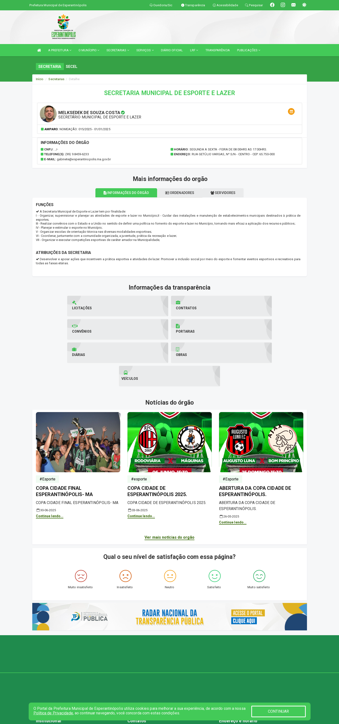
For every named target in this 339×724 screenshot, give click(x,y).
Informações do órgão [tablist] (122, 193)
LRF (194, 50)
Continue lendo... (50, 469)
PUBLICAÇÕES (248, 50)
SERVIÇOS (145, 50)
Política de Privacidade (53, 713)
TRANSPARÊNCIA (218, 50)
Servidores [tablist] (226, 193)
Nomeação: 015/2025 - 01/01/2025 (85, 129)
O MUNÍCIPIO (89, 50)
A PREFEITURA (59, 50)
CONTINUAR (278, 711)
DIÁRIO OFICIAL (172, 50)
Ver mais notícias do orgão (169, 490)
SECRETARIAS (117, 50)
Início (40, 79)
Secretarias (56, 79)
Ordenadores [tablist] (179, 193)
